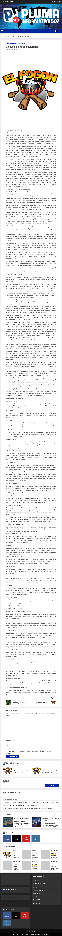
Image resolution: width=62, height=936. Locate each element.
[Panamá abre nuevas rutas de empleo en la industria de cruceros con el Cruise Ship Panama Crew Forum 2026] (8, 822)
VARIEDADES (36, 903)
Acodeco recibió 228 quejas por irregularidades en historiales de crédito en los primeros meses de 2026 (29, 808)
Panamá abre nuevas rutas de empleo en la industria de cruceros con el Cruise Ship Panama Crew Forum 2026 (30, 802)
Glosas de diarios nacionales (21, 770)
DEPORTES (36, 880)
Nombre (8, 734)
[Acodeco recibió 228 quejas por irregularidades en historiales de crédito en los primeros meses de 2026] (36, 822)
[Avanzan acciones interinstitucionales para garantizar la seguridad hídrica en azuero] (45, 865)
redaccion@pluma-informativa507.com (12, 897)
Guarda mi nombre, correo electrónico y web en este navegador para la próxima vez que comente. (29, 752)
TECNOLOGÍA (36, 900)
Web (7, 746)
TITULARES (14, 43)
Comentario (9, 715)
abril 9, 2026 (18, 772)
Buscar (6, 781)
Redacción (9, 49)
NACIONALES (36, 893)
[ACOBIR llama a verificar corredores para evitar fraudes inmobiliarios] (7, 865)
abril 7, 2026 (18, 826)
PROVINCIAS (54, 861)
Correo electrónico (11, 740)
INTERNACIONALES (38, 890)
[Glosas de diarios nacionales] (8, 771)
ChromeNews (38, 934)
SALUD (35, 896)
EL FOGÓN (8, 43)
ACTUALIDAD (16, 818)
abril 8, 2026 (46, 772)
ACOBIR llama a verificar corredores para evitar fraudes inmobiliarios (20, 805)
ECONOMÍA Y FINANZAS (53, 818)
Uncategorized (21, 43)
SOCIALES (22, 818)
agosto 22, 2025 (17, 49)
